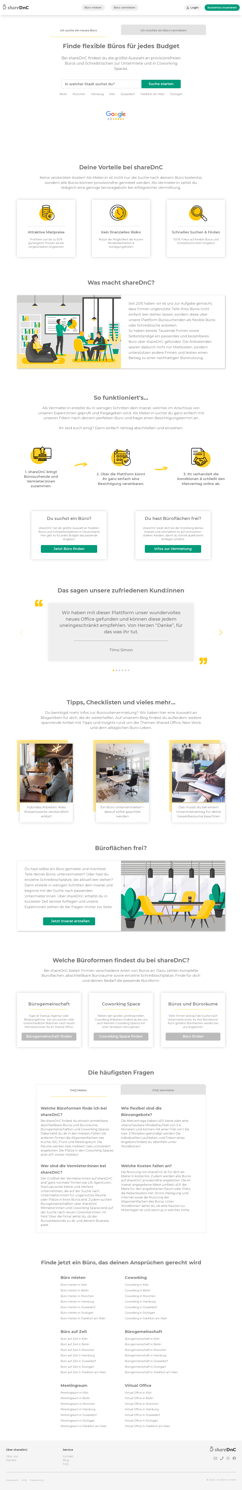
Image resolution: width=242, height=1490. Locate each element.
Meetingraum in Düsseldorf (78, 1415)
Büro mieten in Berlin (74, 1290)
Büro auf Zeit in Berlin (74, 1344)
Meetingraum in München (77, 1404)
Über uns (12, 1456)
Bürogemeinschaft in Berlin (143, 1344)
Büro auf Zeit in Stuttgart (77, 1366)
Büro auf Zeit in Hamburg (77, 1355)
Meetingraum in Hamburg (77, 1409)
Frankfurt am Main (152, 94)
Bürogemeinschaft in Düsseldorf (146, 1361)
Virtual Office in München (141, 1404)
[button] (220, 632)
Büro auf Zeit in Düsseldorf (78, 1361)
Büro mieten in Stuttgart (76, 1312)
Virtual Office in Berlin (139, 1398)
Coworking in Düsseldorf (141, 1307)
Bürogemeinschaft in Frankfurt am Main (151, 1372)
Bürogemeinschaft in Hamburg (145, 1355)
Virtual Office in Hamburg (142, 1409)
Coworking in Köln (137, 1284)
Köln (112, 94)
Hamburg (97, 94)
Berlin (63, 94)
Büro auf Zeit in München (77, 1350)
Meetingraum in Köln (74, 1392)
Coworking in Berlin (137, 1290)
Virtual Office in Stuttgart (141, 1420)
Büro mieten (93, 7)
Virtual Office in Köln (138, 1392)
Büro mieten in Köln (73, 1284)
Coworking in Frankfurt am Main (146, 1318)
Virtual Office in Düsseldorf (142, 1415)
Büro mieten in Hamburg (77, 1301)
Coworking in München (140, 1296)
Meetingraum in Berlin (75, 1398)
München (79, 94)
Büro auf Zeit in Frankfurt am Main (83, 1372)
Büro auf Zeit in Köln (74, 1339)
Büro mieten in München (77, 1296)
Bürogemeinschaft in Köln (142, 1339)
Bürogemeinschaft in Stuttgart (145, 1366)
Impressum (12, 1480)
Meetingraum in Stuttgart (77, 1420)
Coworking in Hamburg (140, 1301)
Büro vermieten (124, 7)
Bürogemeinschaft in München (145, 1350)
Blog (66, 1460)
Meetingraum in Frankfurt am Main (83, 1426)
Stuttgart (176, 94)
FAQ (66, 1464)
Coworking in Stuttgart (140, 1312)
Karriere (11, 1460)
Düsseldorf (128, 94)
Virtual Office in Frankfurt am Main (147, 1426)
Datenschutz (37, 1480)
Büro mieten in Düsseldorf (77, 1307)
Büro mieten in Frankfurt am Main (82, 1318)
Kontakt (68, 1456)
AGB (24, 1480)
